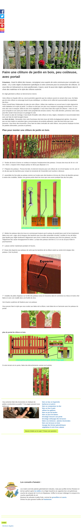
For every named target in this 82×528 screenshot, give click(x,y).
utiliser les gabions (49, 410)
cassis (64, 497)
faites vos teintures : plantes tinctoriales (56, 421)
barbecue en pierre (48, 404)
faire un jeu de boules (49, 412)
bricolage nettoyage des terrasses (54, 419)
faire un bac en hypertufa (51, 402)
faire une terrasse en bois (51, 423)
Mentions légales (7, 526)
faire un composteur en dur (51, 406)
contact (4, 522)
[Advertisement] (19, 14)
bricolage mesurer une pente (52, 417)
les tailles (37, 491)
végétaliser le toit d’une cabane (53, 427)
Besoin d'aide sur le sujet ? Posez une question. (41, 431)
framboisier (47, 499)
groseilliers (56, 497)
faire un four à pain (48, 408)
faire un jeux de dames (50, 414)
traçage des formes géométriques (54, 425)
